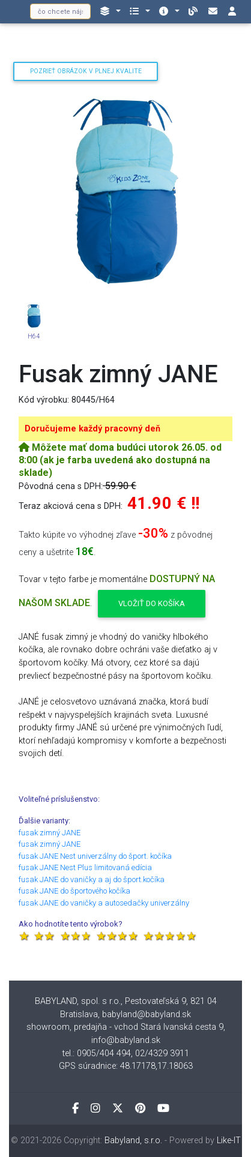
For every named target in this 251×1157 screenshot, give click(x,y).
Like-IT (229, 1140)
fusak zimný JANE (49, 832)
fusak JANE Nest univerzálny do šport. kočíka (95, 856)
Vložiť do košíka (151, 603)
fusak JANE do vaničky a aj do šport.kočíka (92, 879)
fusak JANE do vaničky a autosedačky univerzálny (104, 902)
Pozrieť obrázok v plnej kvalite (86, 71)
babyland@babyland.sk (146, 1014)
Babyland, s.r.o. (133, 1140)
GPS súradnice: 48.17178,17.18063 (126, 1066)
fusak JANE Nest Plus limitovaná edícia (85, 867)
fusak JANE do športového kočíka (74, 890)
